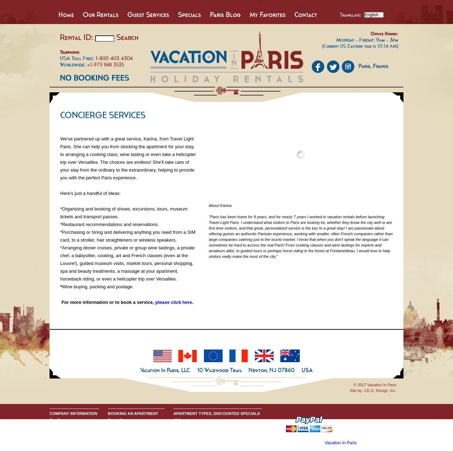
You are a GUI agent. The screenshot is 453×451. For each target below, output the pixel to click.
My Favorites (268, 14)
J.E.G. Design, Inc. (380, 390)
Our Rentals (101, 14)
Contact (305, 14)
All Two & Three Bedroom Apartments (206, 437)
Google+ (57, 437)
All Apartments (186, 420)
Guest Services (148, 14)
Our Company (62, 420)
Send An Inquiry (63, 425)
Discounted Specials (191, 442)
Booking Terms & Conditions (132, 425)
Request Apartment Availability (134, 431)
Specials (189, 14)
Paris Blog (225, 14)
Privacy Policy (62, 431)
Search (127, 37)
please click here (173, 302)
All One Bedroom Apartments (198, 431)
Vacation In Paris (341, 442)
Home (66, 14)
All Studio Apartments (192, 425)
